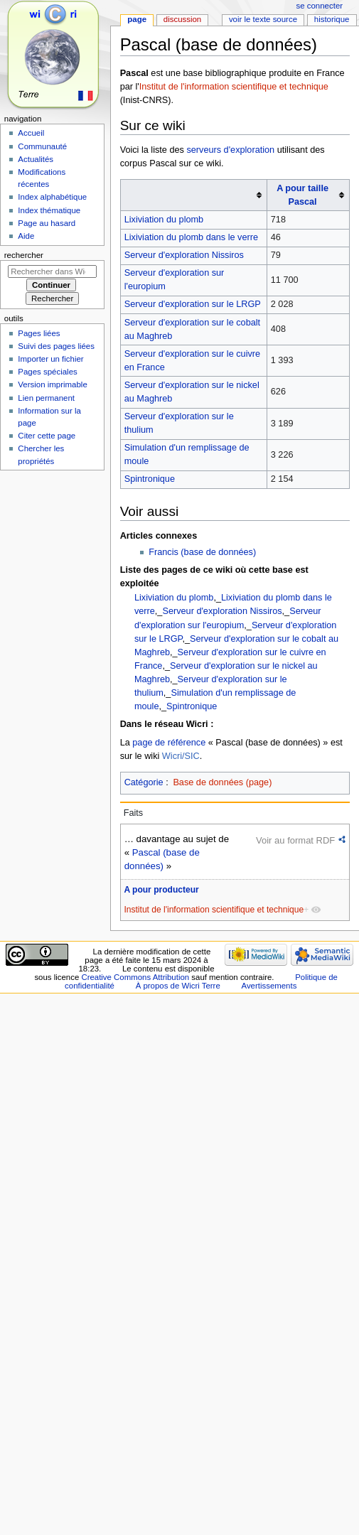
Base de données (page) (222, 782)
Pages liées (39, 333)
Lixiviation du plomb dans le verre (191, 237)
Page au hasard (46, 223)
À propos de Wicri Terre (178, 985)
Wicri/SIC (181, 756)
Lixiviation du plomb (163, 220)
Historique (332, 19)
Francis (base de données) (202, 552)
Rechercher (23, 255)
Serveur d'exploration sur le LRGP (192, 304)
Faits (134, 813)
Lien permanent (46, 398)
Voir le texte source (263, 19)
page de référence (168, 743)
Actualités (35, 159)
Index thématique (49, 210)
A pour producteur (161, 890)
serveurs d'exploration (230, 150)
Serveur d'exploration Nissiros (184, 255)
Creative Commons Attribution (135, 977)
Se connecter (319, 5)
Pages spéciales (47, 371)
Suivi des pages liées (56, 346)
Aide (26, 236)
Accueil (31, 133)
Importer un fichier (50, 359)
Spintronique (149, 479)
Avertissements (268, 985)
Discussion (182, 19)
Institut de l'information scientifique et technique (233, 87)
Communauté (42, 146)
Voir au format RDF (295, 840)
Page (136, 19)
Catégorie (144, 782)
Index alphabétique (52, 197)
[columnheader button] (193, 195)
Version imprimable (52, 384)
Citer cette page (46, 435)
